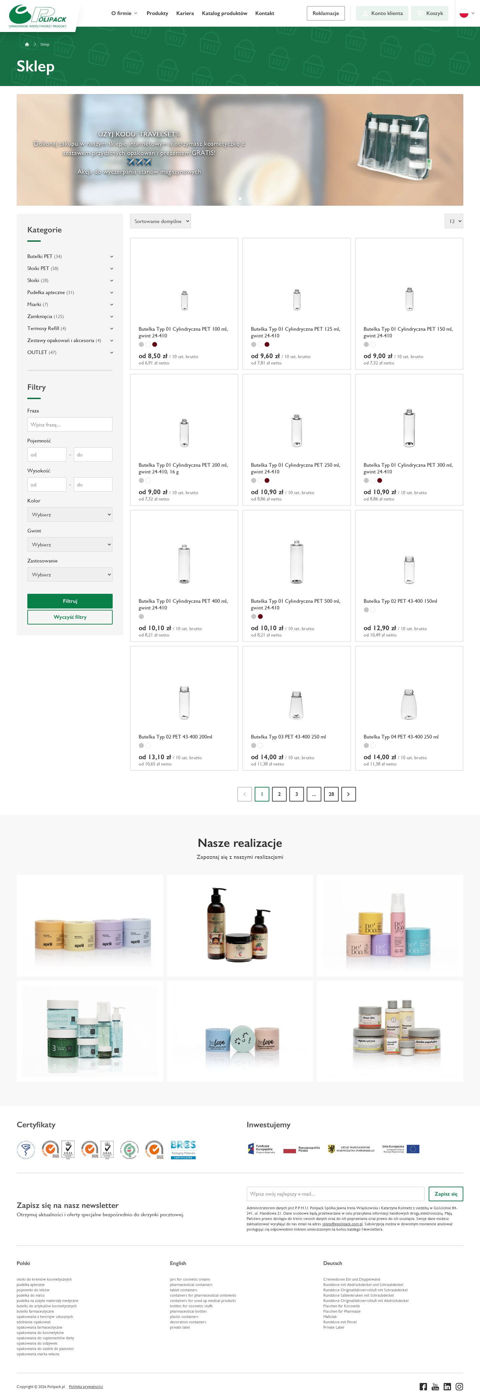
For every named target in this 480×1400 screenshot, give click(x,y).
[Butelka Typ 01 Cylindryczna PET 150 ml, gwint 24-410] (409, 303)
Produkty (157, 13)
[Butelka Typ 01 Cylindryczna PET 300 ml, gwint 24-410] (409, 439)
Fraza (33, 410)
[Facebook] (423, 1387)
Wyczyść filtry (70, 617)
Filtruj (70, 601)
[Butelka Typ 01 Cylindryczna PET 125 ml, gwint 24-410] (296, 303)
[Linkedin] (447, 1387)
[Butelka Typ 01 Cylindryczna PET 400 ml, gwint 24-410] (184, 575)
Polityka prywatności (86, 1386)
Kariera (185, 13)
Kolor (33, 500)
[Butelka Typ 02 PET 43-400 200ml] (184, 708)
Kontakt (264, 13)
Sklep (44, 44)
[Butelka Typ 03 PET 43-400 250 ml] (296, 708)
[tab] (240, 198)
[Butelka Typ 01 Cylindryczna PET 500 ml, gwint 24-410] (296, 575)
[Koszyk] (429, 13)
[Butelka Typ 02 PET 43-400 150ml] (409, 575)
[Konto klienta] (382, 13)
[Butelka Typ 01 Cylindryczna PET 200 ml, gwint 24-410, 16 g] (184, 439)
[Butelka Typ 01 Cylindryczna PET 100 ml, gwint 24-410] (184, 303)
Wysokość (38, 470)
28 (331, 794)
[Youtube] (435, 1387)
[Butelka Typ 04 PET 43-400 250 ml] (409, 708)
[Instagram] (459, 1387)
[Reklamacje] (326, 13)
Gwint (34, 530)
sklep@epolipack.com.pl (342, 1224)
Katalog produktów (224, 13)
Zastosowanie (42, 560)
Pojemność (39, 440)
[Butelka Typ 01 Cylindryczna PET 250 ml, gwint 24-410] (296, 439)
